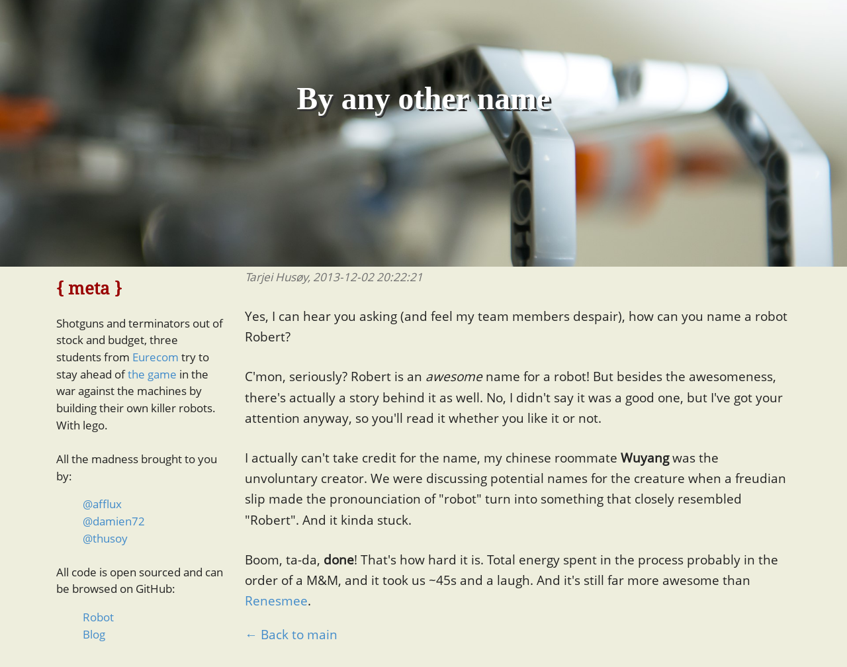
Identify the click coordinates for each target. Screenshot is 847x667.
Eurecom (155, 357)
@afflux (102, 503)
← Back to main (291, 634)
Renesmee (276, 600)
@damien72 (114, 521)
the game (152, 374)
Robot (98, 617)
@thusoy (105, 538)
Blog (94, 634)
